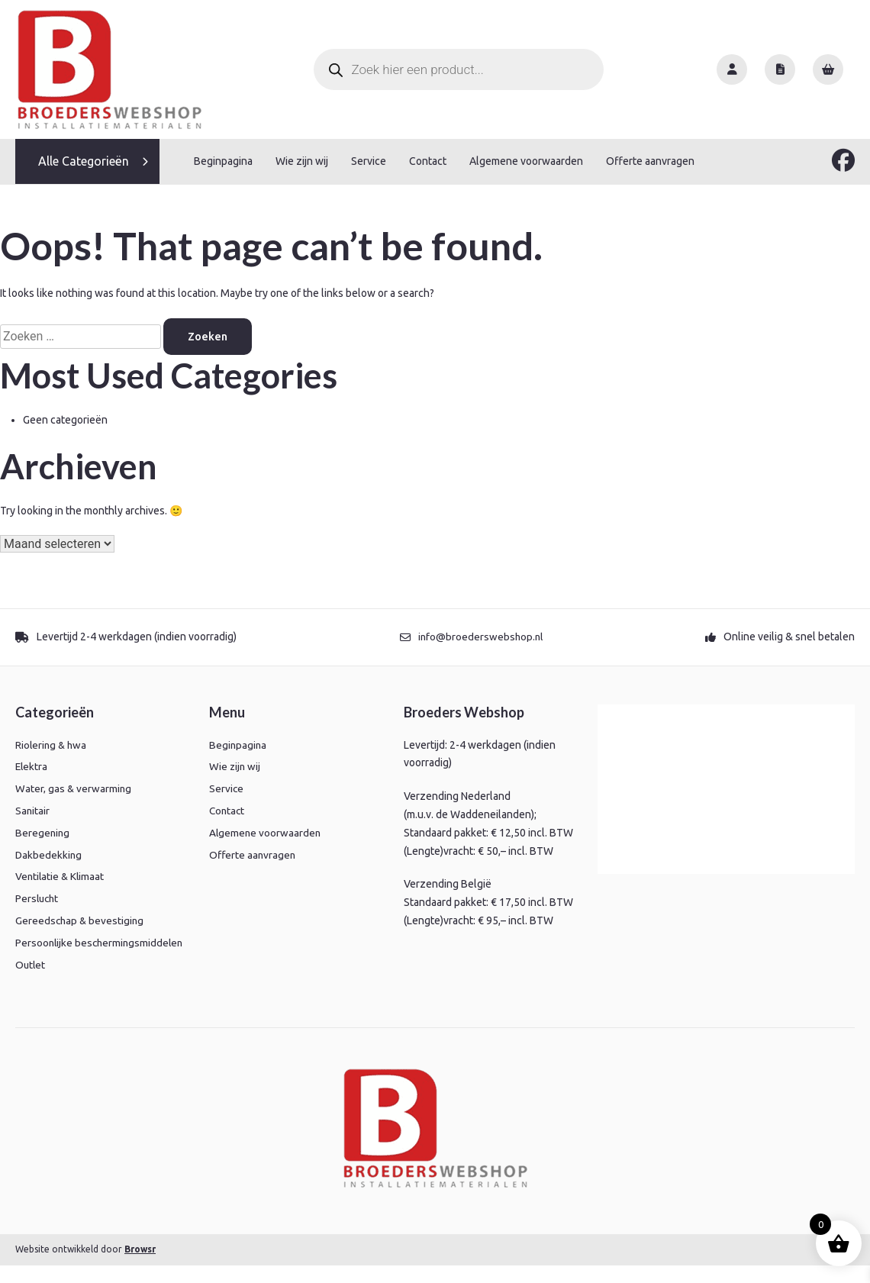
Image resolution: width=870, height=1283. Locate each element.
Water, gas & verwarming (74, 788)
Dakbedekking (49, 854)
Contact (427, 161)
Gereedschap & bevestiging (81, 920)
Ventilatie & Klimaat (61, 876)
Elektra (32, 766)
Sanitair (32, 810)
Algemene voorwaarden (526, 161)
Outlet (31, 982)
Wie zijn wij (302, 161)
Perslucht (38, 898)
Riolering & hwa (52, 744)
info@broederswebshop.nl (480, 636)
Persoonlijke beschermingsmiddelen (71, 951)
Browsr (140, 1267)
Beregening (43, 832)
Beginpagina (223, 161)
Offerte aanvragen (650, 161)
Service (368, 161)
